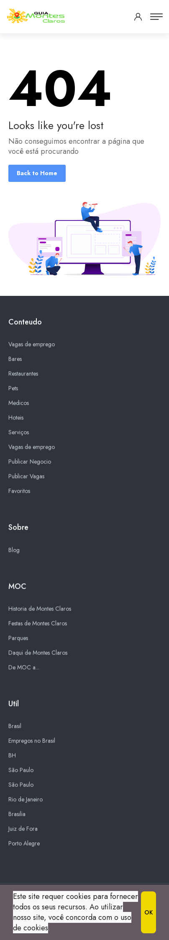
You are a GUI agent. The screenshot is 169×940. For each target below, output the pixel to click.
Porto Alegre (24, 843)
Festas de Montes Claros (37, 623)
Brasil (14, 726)
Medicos (18, 403)
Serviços (18, 432)
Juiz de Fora (23, 829)
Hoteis (15, 418)
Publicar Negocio (29, 462)
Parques (18, 638)
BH (12, 755)
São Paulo (20, 770)
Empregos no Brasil (31, 741)
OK (148, 912)
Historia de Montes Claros (39, 609)
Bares (15, 359)
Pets (13, 388)
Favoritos (19, 491)
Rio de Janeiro (25, 799)
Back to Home (37, 173)
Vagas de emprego (31, 344)
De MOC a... (23, 667)
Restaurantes (23, 374)
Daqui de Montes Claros (37, 653)
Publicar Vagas (26, 476)
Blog (14, 550)
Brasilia (17, 814)
